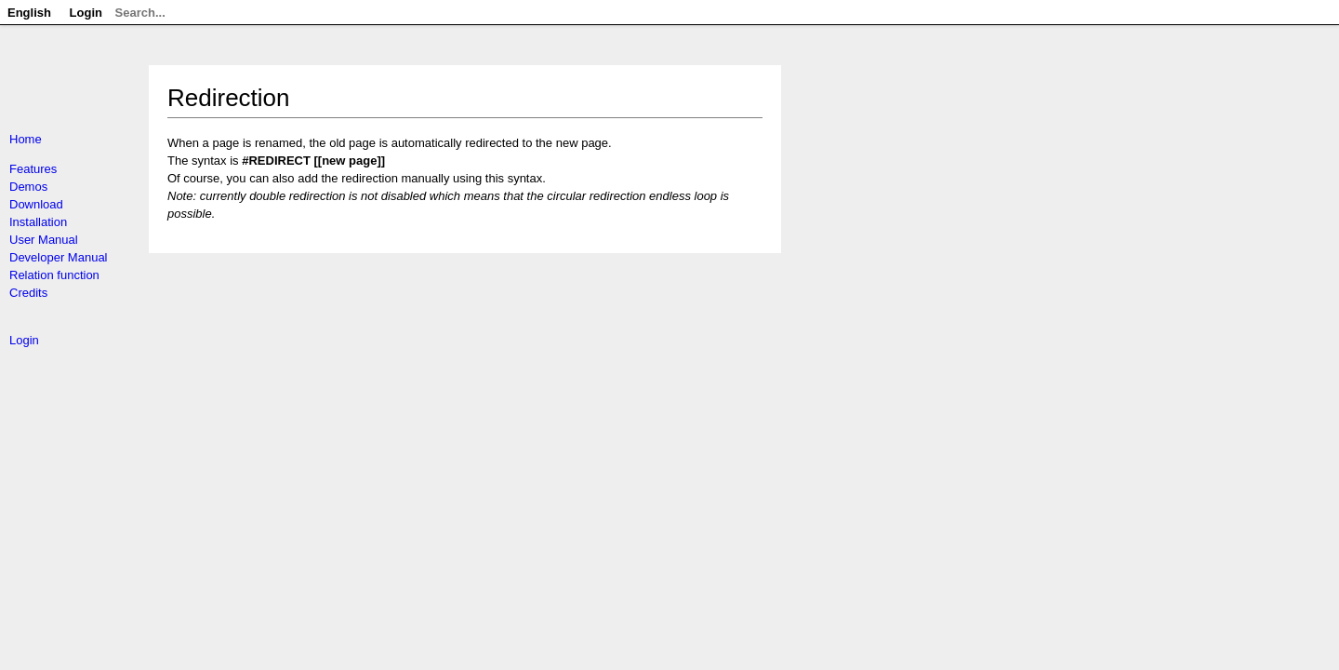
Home (25, 139)
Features (33, 169)
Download (36, 204)
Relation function (54, 275)
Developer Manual (58, 257)
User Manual (43, 240)
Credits (28, 293)
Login (24, 340)
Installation (38, 222)
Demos (28, 187)
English (29, 13)
